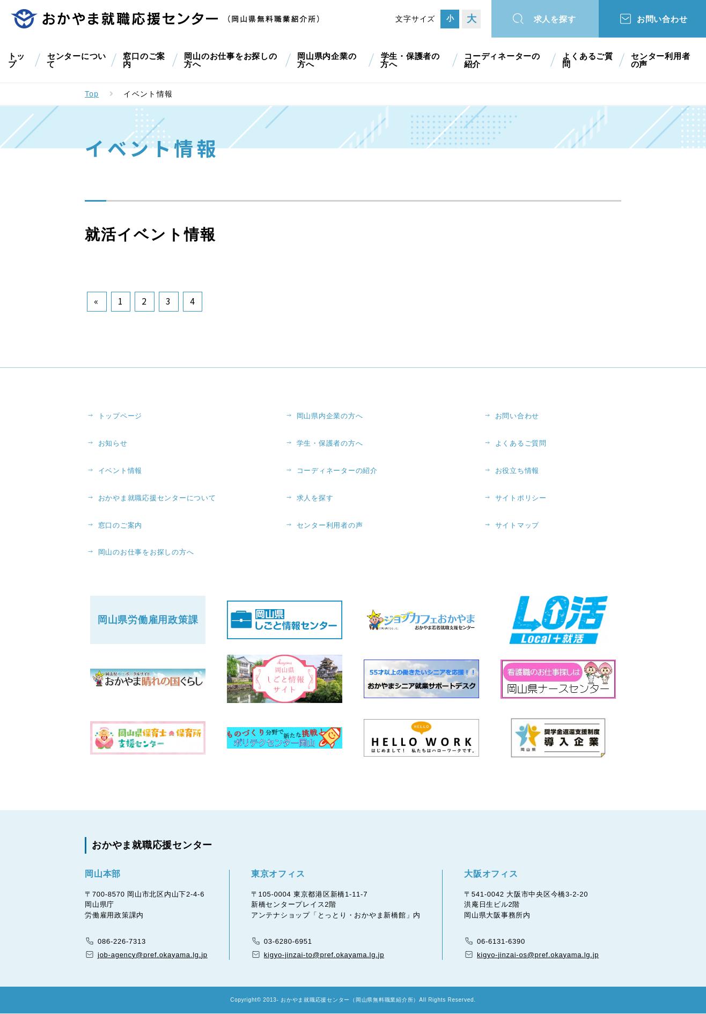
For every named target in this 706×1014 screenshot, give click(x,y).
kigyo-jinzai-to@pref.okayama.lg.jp (324, 955)
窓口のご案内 (142, 60)
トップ (16, 60)
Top (92, 94)
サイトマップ (517, 525)
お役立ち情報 (517, 471)
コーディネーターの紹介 (503, 60)
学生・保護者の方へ (412, 60)
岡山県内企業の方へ (328, 60)
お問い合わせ (663, 19)
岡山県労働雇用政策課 (148, 620)
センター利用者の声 (662, 60)
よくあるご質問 (586, 60)
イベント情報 (120, 471)
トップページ (120, 416)
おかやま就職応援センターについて (157, 498)
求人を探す (556, 19)
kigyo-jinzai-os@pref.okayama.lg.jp (538, 955)
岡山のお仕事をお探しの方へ (230, 60)
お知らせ (113, 443)
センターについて (74, 60)
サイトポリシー (521, 498)
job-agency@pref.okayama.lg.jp (153, 955)
